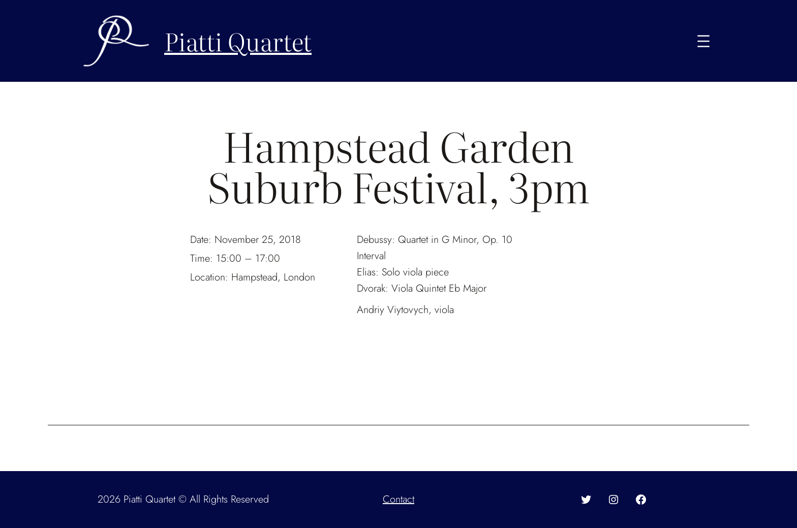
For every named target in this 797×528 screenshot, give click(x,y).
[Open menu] (703, 41)
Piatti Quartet (238, 41)
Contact (398, 499)
